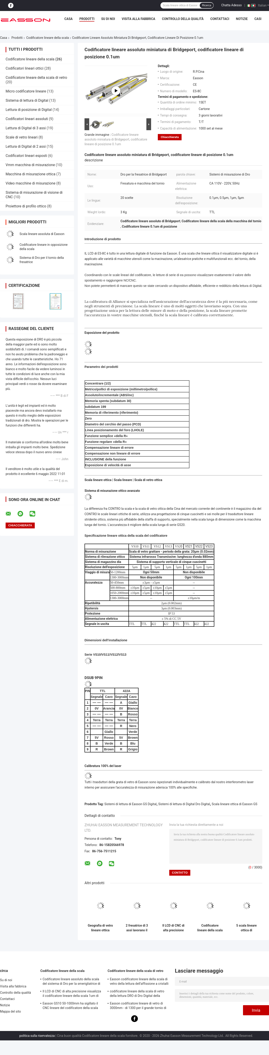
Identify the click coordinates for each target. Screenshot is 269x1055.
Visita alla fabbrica (138, 19)
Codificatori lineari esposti (26, 156)
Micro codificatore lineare (26, 91)
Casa (68, 19)
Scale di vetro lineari (22, 137)
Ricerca (206, 5)
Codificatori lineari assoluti (27, 119)
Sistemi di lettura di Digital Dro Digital (184, 804)
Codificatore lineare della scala (47, 38)
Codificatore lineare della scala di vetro (36, 77)
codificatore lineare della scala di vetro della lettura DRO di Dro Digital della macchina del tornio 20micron (137, 994)
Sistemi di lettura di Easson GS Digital (130, 804)
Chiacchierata (170, 137)
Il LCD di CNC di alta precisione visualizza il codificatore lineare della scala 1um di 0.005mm (173, 928)
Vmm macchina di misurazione (30, 165)
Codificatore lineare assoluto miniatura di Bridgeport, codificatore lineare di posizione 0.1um (116, 139)
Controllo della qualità (183, 19)
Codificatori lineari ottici (24, 68)
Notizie (242, 19)
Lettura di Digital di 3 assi (26, 128)
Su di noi (108, 19)
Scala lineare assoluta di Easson (42, 234)
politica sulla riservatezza (36, 1035)
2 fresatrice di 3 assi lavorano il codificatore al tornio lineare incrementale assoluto (137, 928)
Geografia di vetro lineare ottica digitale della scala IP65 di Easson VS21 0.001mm (100, 928)
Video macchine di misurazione (30, 183)
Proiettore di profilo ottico (26, 206)
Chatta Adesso (231, 5)
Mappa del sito (10, 1011)
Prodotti (87, 19)
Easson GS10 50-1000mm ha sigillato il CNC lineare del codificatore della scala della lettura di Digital (70, 1006)
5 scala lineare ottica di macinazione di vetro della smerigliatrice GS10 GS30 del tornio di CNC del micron (246, 928)
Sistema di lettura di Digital (27, 100)
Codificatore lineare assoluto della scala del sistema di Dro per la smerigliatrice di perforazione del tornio (71, 982)
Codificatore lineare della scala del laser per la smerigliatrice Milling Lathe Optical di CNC (210, 928)
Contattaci (219, 19)
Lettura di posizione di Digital (29, 110)
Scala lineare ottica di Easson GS (234, 804)
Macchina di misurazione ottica (30, 174)
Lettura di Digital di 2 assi (26, 146)
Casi (257, 19)
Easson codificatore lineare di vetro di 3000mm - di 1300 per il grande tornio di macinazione (138, 1006)
